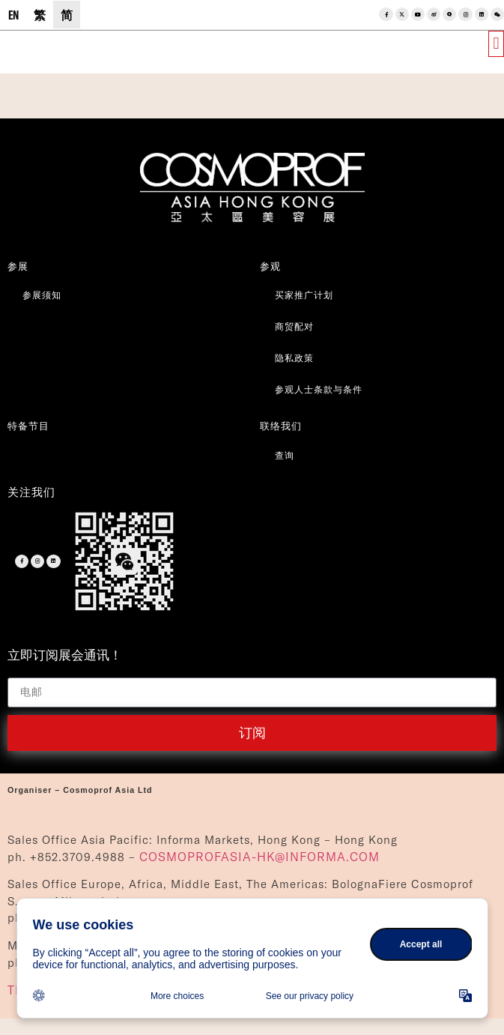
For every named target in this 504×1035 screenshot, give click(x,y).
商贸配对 (294, 326)
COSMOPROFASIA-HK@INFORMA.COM (259, 856)
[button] (496, 44)
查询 (284, 455)
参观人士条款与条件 (318, 389)
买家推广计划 (304, 295)
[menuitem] (13, 14)
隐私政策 (294, 357)
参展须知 (41, 295)
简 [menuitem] (67, 14)
